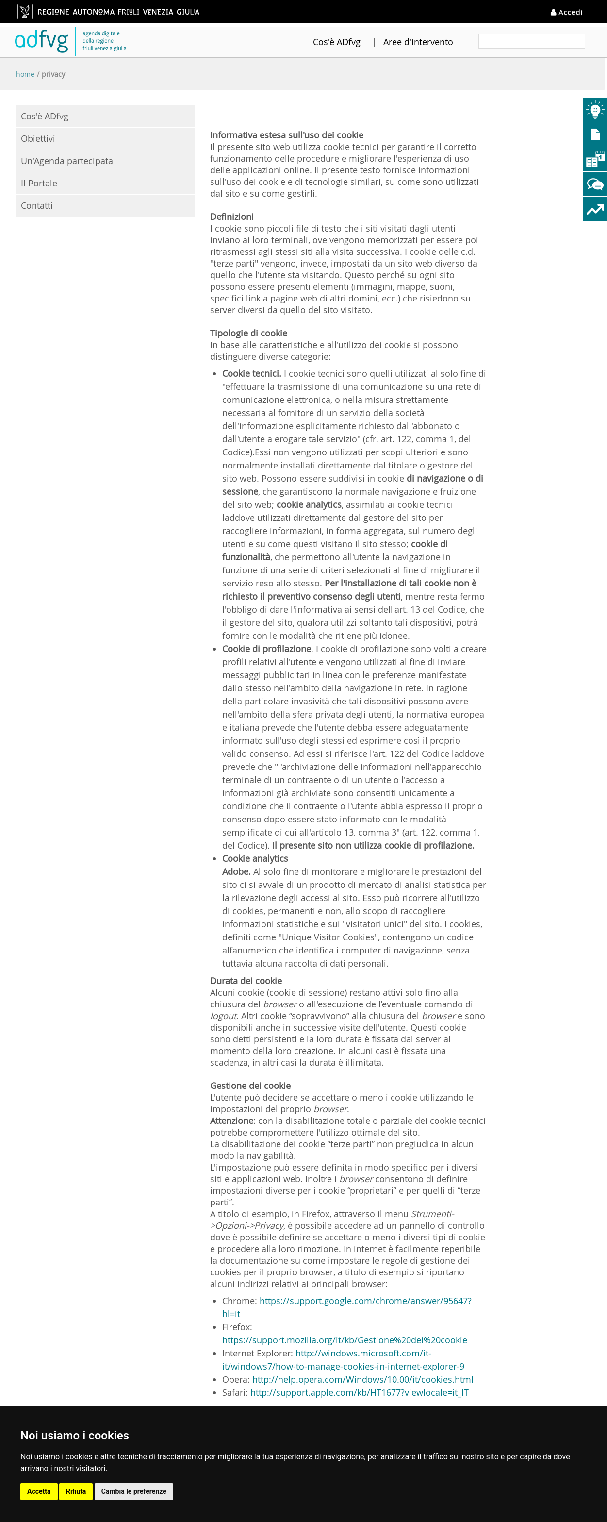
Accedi (568, 11)
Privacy (53, 74)
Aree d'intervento (406, 42)
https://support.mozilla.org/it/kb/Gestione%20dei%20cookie (344, 1340)
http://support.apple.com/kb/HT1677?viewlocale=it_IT (359, 1392)
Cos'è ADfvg (324, 42)
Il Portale (39, 183)
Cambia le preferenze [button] (133, 1491)
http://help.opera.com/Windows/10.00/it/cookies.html (363, 1379)
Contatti (37, 205)
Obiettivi (38, 138)
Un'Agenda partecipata (67, 161)
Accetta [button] (39, 1491)
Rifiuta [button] (76, 1491)
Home (25, 74)
